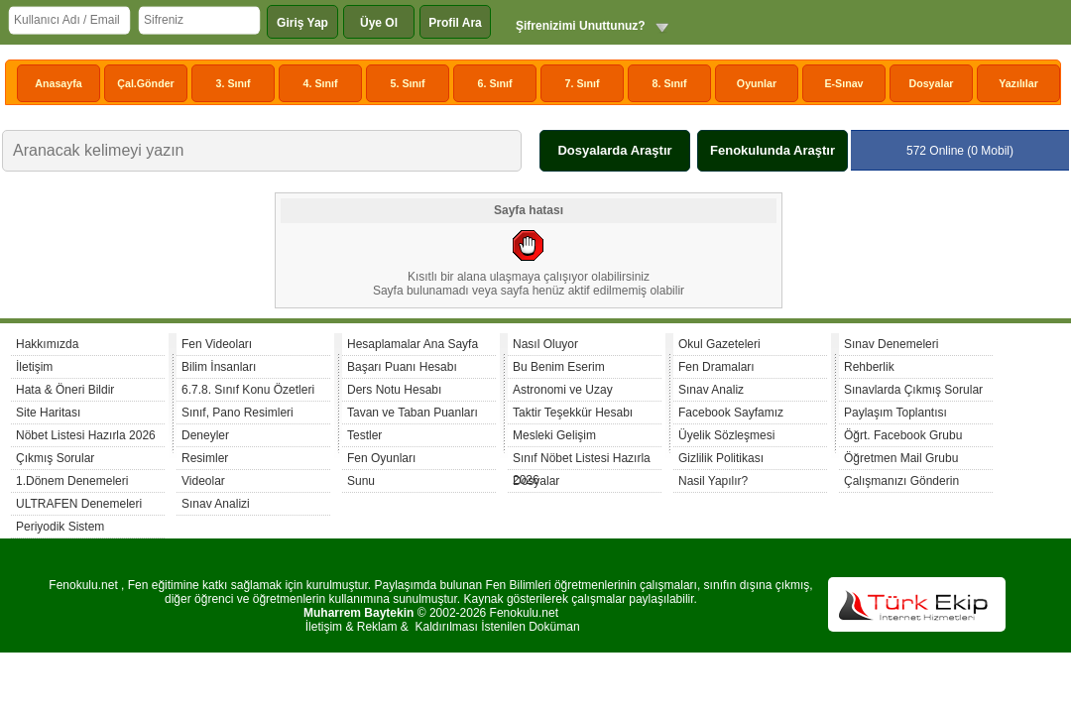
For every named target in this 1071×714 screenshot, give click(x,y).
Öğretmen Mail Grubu (901, 458)
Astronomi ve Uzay (563, 390)
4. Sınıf (320, 83)
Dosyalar (930, 83)
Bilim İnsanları (218, 367)
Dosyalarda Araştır (614, 150)
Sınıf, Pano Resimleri (237, 412)
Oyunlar (756, 83)
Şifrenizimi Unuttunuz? (581, 26)
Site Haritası (48, 412)
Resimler (204, 458)
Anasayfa (58, 83)
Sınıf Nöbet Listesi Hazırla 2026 (582, 460)
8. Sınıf (670, 83)
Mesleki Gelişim (554, 435)
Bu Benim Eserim (559, 367)
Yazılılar (1018, 83)
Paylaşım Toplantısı (895, 412)
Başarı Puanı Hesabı (402, 367)
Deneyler (205, 435)
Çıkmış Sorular (55, 458)
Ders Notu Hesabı (394, 390)
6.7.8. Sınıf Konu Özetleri (247, 390)
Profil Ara (455, 23)
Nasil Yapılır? (713, 481)
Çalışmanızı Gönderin (901, 481)
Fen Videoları (216, 344)
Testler (364, 435)
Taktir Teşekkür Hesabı (573, 412)
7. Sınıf (582, 83)
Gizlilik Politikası (721, 458)
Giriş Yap (302, 23)
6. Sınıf (495, 83)
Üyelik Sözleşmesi (726, 435)
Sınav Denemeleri (891, 344)
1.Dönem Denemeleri (72, 481)
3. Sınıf (233, 83)
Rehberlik (869, 367)
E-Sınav (843, 83)
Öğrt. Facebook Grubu (903, 435)
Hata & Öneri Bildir (65, 390)
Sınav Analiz (711, 390)
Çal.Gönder (145, 83)
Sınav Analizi (215, 504)
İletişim (34, 367)
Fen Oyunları (381, 458)
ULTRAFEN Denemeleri (79, 504)
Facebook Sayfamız (730, 412)
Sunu (361, 481)
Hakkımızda (47, 344)
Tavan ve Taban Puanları (412, 412)
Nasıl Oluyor (545, 344)
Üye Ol (379, 23)
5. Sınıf (408, 83)
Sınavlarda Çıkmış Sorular (913, 390)
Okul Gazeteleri (719, 344)
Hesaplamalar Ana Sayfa (412, 344)
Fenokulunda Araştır (772, 150)
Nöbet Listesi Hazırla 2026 (86, 435)
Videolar (203, 481)
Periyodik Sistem (60, 527)
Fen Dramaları (716, 367)
